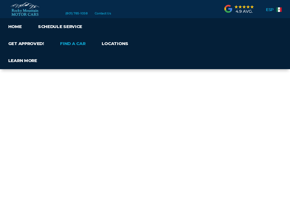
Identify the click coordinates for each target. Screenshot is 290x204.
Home (15, 26)
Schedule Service (60, 26)
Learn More (22, 60)
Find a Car (72, 43)
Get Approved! (26, 43)
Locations (115, 43)
